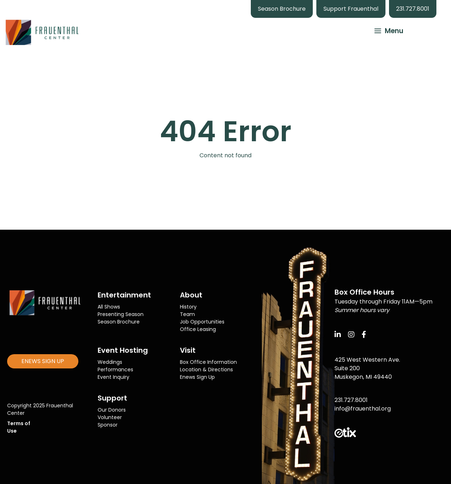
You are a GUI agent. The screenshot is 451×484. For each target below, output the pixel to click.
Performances (115, 369)
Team (187, 314)
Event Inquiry (113, 377)
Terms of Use (18, 427)
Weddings (110, 362)
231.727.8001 (412, 9)
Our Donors (112, 409)
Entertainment (124, 295)
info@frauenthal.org (363, 408)
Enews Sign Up (197, 377)
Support (112, 398)
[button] (385, 30)
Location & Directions (206, 369)
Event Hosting (123, 350)
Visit (188, 350)
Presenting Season (121, 314)
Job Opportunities (202, 321)
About (191, 295)
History (188, 306)
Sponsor (108, 424)
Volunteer (110, 417)
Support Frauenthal (350, 9)
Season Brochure (282, 9)
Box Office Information (208, 362)
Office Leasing (198, 329)
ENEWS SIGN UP (42, 361)
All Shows (109, 306)
